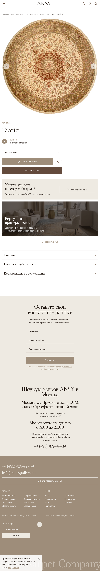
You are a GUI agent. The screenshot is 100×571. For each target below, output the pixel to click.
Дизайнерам (69, 495)
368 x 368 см (11, 152)
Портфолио (50, 506)
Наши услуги (69, 499)
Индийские (45, 14)
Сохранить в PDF (50, 241)
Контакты (68, 502)
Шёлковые (29, 502)
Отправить (50, 360)
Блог (47, 502)
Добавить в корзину (27, 161)
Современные (30, 495)
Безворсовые (30, 506)
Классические (17, 14)
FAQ (47, 495)
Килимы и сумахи (32, 499)
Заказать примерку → (77, 189)
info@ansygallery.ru (19, 472)
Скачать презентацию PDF (50, 480)
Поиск (16, 535)
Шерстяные (7, 502)
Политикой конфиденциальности (56, 368)
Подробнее (13, 567)
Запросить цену (32, 170)
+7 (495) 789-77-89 (50, 446)
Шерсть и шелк (31, 14)
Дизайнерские (8, 499)
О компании (50, 499)
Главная (5, 14)
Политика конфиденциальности (60, 515)
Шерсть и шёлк (9, 506)
